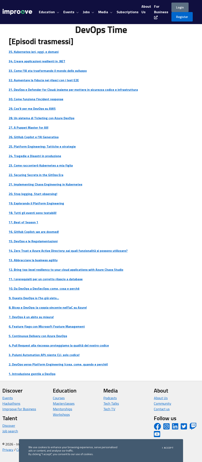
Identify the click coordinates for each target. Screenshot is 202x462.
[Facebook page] (157, 427)
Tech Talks (111, 403)
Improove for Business (19, 409)
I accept (168, 448)
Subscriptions (127, 12)
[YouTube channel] (157, 435)
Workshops (61, 414)
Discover (8, 425)
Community (162, 403)
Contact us (162, 409)
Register (182, 16)
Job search (10, 431)
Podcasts (110, 398)
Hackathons (11, 403)
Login (180, 7)
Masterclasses (64, 403)
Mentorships (62, 409)
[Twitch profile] (192, 427)
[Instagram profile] (166, 427)
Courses (59, 398)
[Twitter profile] (184, 427)
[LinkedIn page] (175, 427)
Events (7, 398)
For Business (161, 11)
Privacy (7, 449)
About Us (161, 398)
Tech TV (109, 409)
